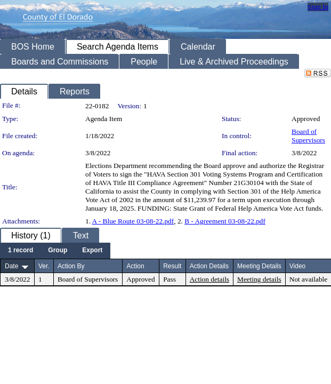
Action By (71, 266)
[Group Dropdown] (58, 250)
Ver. (44, 266)
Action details (209, 279)
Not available (308, 279)
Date (11, 266)
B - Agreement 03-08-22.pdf (224, 221)
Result (172, 266)
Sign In (318, 7)
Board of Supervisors (308, 135)
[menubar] (55, 251)
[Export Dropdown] (92, 250)
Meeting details (259, 279)
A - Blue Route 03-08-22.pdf (133, 221)
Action (135, 266)
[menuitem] (21, 250)
